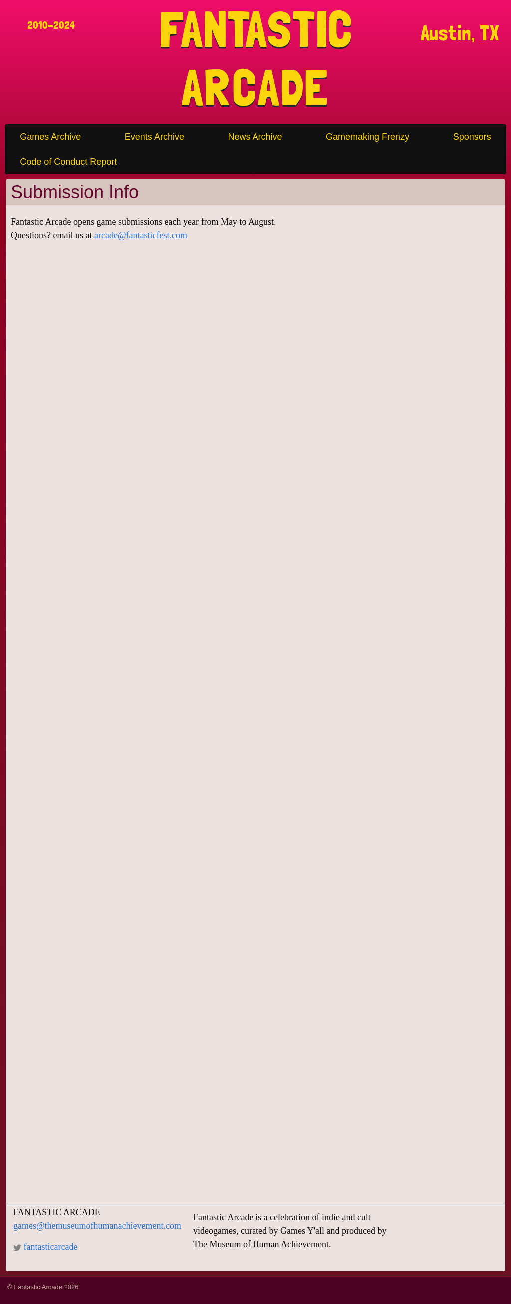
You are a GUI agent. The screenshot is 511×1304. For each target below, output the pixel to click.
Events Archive (154, 137)
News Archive (255, 137)
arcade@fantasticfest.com (140, 235)
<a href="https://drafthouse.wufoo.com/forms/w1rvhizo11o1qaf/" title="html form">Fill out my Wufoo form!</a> (255, 730)
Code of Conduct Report (68, 162)
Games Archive (50, 137)
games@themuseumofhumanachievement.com (97, 1226)
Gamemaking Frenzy (367, 137)
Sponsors (472, 137)
